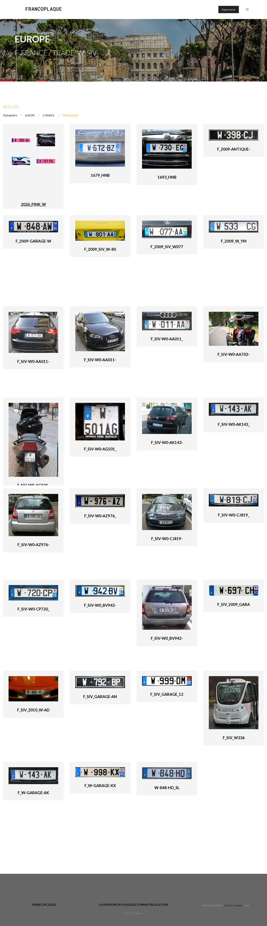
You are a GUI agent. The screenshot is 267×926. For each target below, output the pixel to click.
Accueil (11, 106)
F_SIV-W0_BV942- (100, 605)
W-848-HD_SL (167, 787)
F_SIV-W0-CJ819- (167, 538)
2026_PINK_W (33, 204)
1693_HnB (166, 177)
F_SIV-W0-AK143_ (234, 424)
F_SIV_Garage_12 (166, 694)
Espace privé (229, 9)
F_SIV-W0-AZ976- (33, 544)
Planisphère (10, 115)
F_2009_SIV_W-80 (100, 249)
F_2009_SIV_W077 (167, 246)
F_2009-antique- (233, 149)
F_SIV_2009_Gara (233, 604)
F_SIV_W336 (234, 737)
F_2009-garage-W (33, 241)
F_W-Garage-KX (100, 785)
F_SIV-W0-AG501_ (100, 449)
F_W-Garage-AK (33, 792)
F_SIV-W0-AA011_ (167, 339)
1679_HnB (100, 175)
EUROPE (30, 115)
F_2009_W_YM (234, 241)
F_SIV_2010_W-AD (33, 710)
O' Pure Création (233, 905)
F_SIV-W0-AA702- (234, 354)
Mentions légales (133, 913)
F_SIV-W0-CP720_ (33, 609)
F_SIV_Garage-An (100, 696)
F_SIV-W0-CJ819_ (233, 515)
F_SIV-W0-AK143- (167, 442)
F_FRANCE (48, 115)
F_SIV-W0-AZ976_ (100, 516)
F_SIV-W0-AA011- (33, 361)
